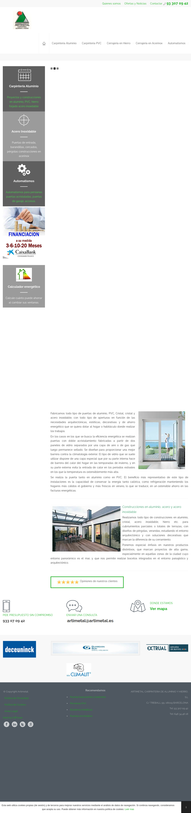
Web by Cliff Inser (13, 785)
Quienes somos (111, 3)
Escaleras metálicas (81, 777)
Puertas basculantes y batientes (88, 764)
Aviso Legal (11, 779)
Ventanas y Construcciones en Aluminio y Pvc (26, 101)
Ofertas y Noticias (135, 3)
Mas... (46, 119)
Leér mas (129, 809)
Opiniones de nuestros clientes (87, 650)
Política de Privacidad (16, 766)
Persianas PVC (78, 771)
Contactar (156, 3)
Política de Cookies (15, 772)
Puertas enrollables (81, 783)
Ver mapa (158, 676)
